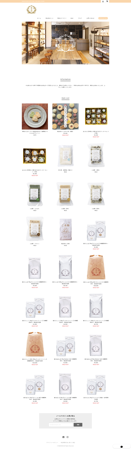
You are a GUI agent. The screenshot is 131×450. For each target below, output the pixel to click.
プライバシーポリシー (52, 442)
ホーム (39, 18)
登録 (78, 425)
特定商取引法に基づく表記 (68, 442)
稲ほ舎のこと (49, 18)
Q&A (72, 18)
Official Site (103, 18)
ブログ (80, 18)
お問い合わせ (90, 18)
